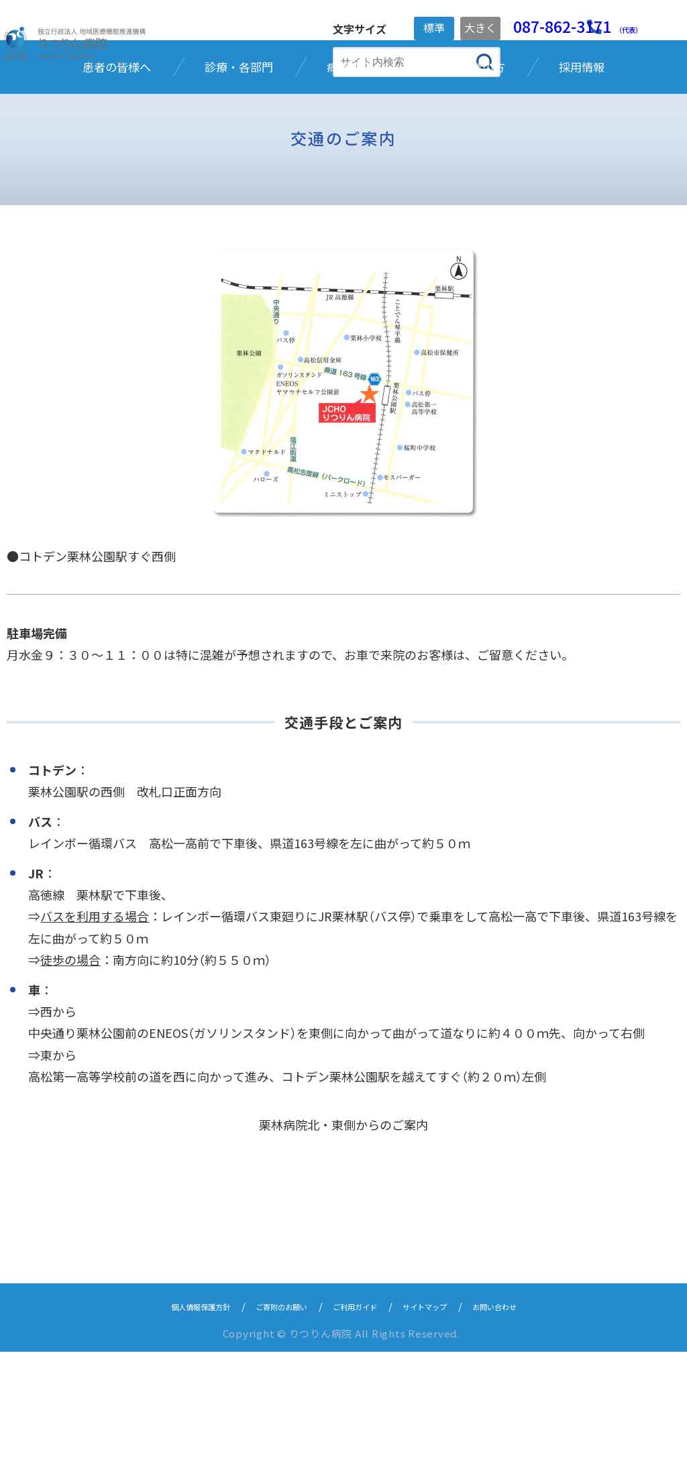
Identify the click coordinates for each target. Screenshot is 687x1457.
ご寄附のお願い (268, 1411)
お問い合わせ (530, 1411)
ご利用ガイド (359, 1411)
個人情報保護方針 (167, 1411)
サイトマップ (445, 1411)
